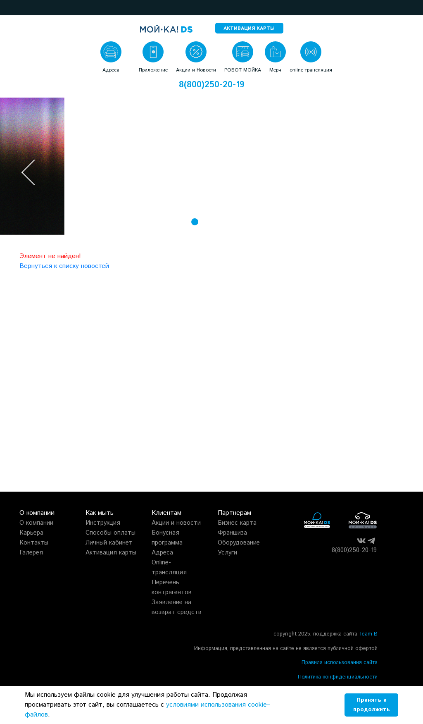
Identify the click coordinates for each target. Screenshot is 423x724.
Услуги (227, 552)
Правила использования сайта (340, 663)
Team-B (368, 634)
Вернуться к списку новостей (64, 266)
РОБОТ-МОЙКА (242, 70)
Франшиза (232, 532)
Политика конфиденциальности (338, 677)
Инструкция (103, 523)
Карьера (31, 532)
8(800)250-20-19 (212, 85)
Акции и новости (176, 523)
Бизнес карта (237, 523)
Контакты (33, 542)
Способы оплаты (110, 532)
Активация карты (111, 552)
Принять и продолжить (371, 705)
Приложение (153, 70)
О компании (36, 523)
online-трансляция (311, 70)
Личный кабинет (109, 542)
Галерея (31, 552)
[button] (9, 7)
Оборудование (239, 542)
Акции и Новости (196, 70)
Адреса (110, 70)
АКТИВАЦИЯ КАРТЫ (249, 28)
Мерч (275, 70)
